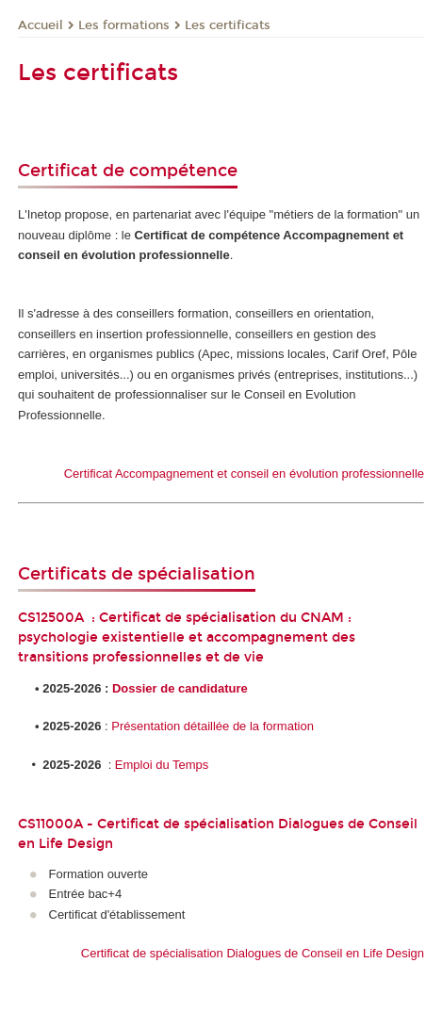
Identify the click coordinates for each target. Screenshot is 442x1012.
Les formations (124, 25)
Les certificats (227, 25)
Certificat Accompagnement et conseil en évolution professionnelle (244, 473)
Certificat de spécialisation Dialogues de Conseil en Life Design (252, 953)
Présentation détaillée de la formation (212, 726)
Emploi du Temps (161, 765)
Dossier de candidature (180, 688)
